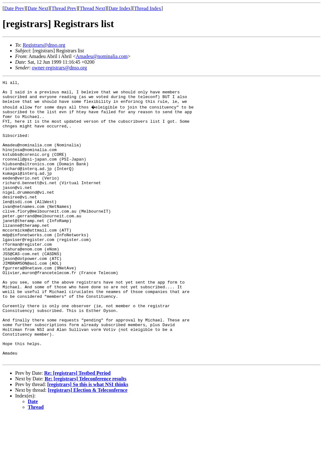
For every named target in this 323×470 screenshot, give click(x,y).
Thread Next (92, 8)
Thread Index (147, 8)
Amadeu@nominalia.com (101, 56)
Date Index (120, 8)
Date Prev (14, 8)
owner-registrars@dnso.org (59, 67)
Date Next (38, 8)
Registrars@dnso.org (44, 45)
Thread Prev (63, 8)
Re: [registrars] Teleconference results (85, 433)
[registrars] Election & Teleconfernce (88, 445)
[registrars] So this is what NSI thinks (87, 439)
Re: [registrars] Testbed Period (77, 428)
